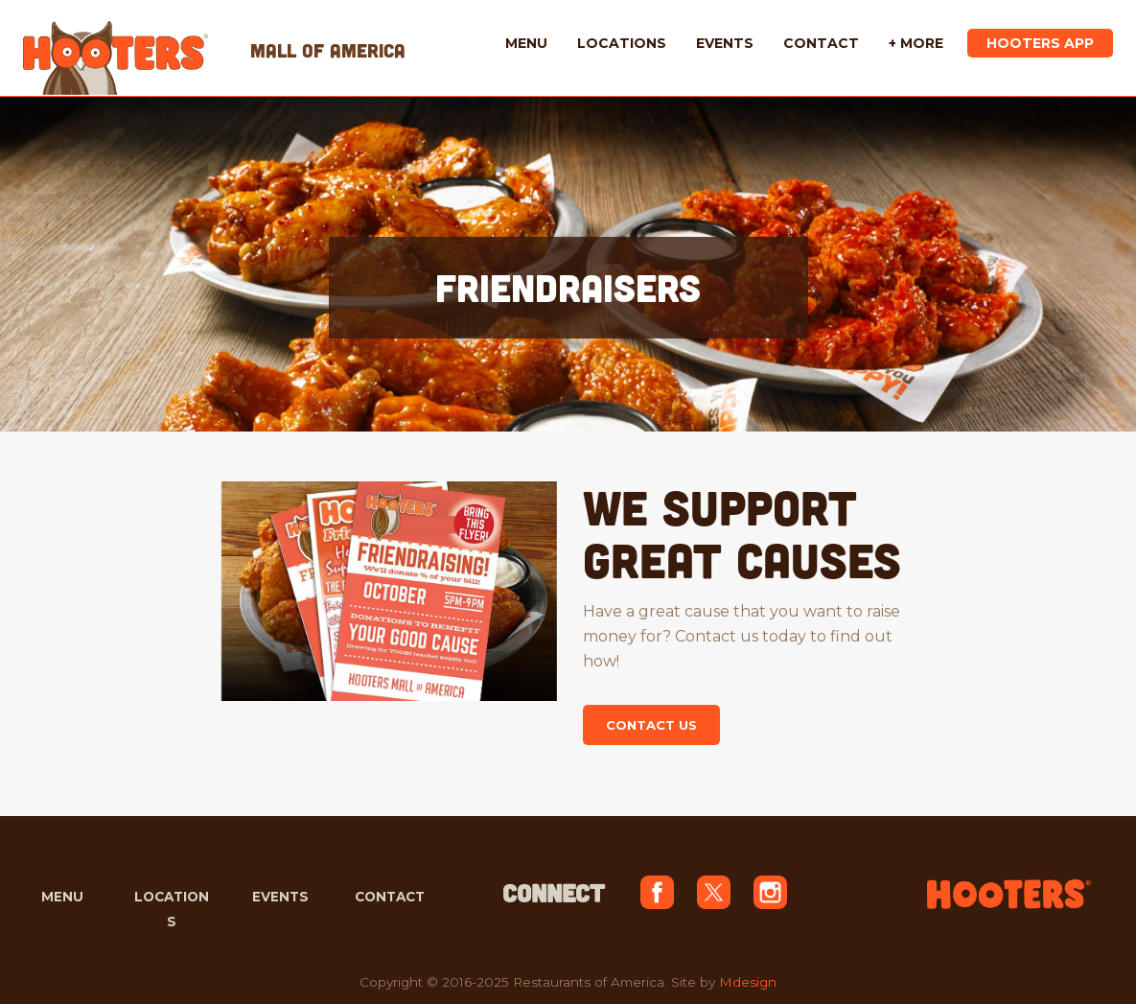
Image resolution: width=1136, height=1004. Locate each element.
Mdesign (748, 982)
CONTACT (390, 896)
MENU (62, 896)
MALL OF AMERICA (328, 49)
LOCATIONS (171, 909)
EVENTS (280, 896)
